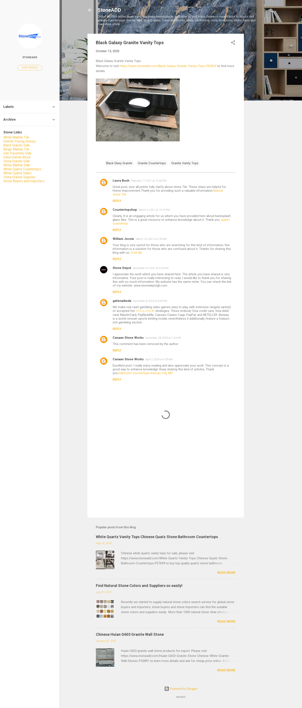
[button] (233, 43)
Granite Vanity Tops (184, 163)
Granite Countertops (152, 163)
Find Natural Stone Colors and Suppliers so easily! (139, 585)
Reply (117, 201)
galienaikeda (122, 301)
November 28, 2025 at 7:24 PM (163, 337)
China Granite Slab (16, 161)
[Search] (271, 11)
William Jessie (123, 239)
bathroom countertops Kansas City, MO (145, 373)
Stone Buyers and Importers (23, 181)
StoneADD (109, 10)
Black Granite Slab (16, 145)
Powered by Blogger (181, 689)
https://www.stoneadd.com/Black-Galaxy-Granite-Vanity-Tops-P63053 (168, 66)
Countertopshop (125, 210)
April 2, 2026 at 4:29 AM (159, 359)
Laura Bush (121, 180)
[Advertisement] (260, 96)
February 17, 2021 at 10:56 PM (148, 180)
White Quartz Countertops (22, 169)
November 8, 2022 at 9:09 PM (150, 300)
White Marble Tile (16, 137)
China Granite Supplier (19, 177)
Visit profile (30, 67)
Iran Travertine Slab (17, 153)
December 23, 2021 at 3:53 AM (150, 268)
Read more (226, 573)
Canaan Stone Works (128, 338)
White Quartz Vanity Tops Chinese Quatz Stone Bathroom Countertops (157, 537)
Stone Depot (122, 268)
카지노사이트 (145, 311)
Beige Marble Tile (16, 149)
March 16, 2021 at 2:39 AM (151, 238)
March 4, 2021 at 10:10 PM (154, 209)
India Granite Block (17, 157)
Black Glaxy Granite (119, 163)
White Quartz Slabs (17, 173)
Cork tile (136, 253)
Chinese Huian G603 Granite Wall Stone (130, 634)
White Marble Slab (16, 165)
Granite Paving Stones (19, 141)
